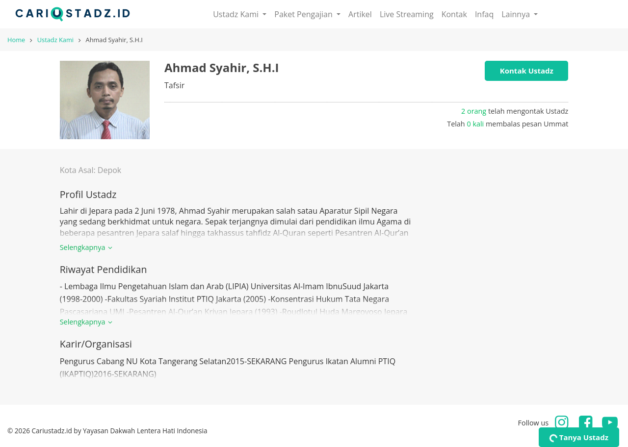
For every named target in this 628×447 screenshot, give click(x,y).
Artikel (360, 14)
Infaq (484, 14)
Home (16, 39)
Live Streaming (407, 14)
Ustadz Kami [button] (237, 14)
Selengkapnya (87, 247)
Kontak (454, 14)
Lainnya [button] (516, 14)
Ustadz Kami (55, 39)
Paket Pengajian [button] (304, 14)
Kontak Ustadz (526, 70)
